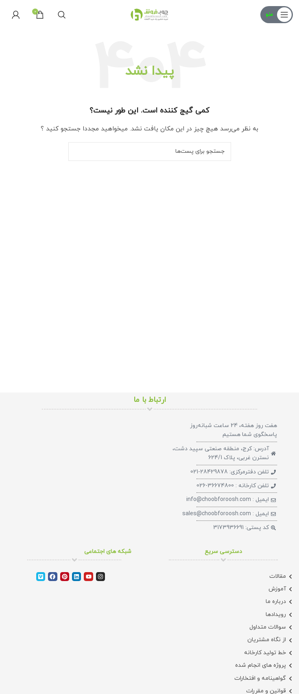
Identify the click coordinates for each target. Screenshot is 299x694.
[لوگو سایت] (149, 14)
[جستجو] (62, 15)
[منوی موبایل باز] (276, 15)
